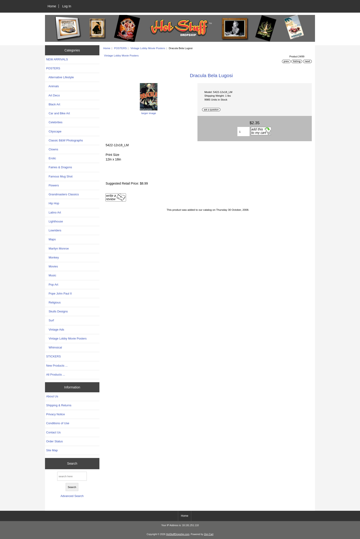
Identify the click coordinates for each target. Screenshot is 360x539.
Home (52, 6)
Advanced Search (72, 496)
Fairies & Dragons (59, 167)
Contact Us (53, 432)
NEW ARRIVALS (57, 59)
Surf (50, 320)
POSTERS (120, 48)
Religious (53, 302)
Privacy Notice (55, 414)
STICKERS (53, 356)
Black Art (53, 104)
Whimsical (54, 347)
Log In (66, 6)
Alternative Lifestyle (60, 77)
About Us (52, 396)
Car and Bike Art (58, 113)
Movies (52, 266)
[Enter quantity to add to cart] (243, 131)
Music (51, 275)
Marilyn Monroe (57, 248)
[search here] (72, 476)
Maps (51, 239)
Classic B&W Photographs (64, 140)
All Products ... (55, 374)
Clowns (52, 149)
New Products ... (57, 365)
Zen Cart (209, 534)
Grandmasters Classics (62, 194)
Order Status (54, 441)
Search (72, 463)
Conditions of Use (57, 423)
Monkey (52, 257)
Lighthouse (54, 221)
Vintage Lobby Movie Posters (147, 48)
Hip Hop (52, 203)
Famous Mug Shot (59, 176)
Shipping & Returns (58, 405)
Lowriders (53, 230)
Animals (52, 86)
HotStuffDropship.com (177, 534)
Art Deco (53, 95)
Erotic (51, 158)
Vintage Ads (55, 329)
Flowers (52, 185)
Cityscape (54, 131)
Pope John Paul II (59, 293)
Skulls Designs (57, 311)
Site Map (52, 450)
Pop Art (52, 284)
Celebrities (54, 122)
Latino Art (53, 212)
